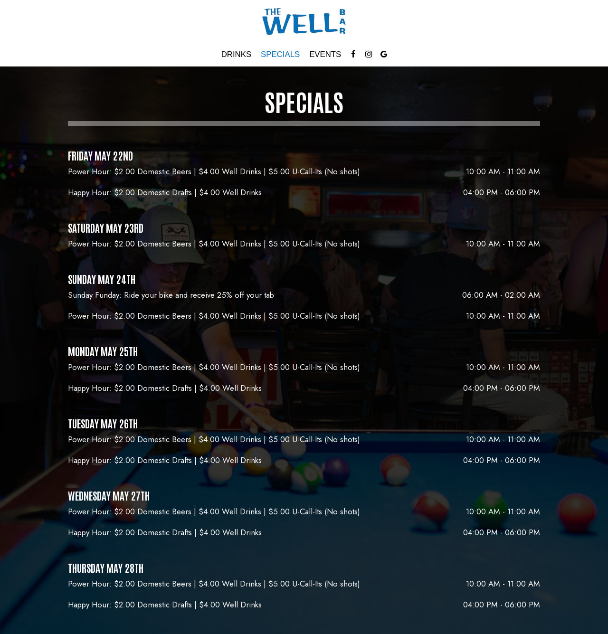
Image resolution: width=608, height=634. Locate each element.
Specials (280, 54)
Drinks (236, 54)
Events (325, 54)
